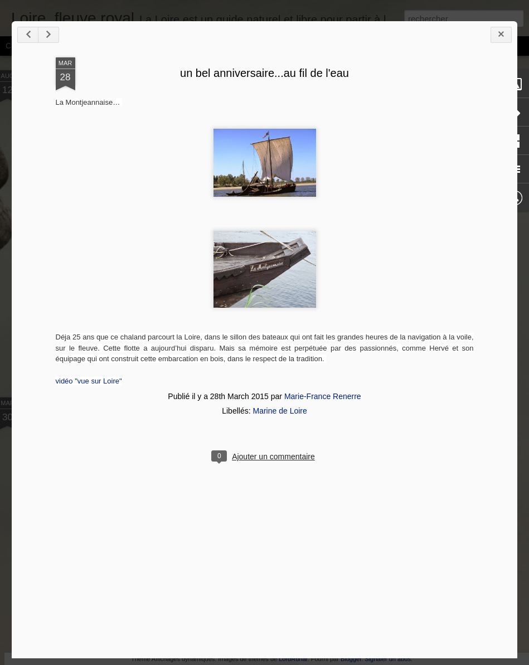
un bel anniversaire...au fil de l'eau (264, 73)
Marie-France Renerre (322, 396)
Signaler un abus (388, 659)
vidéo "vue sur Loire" (89, 381)
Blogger (351, 659)
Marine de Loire (280, 410)
